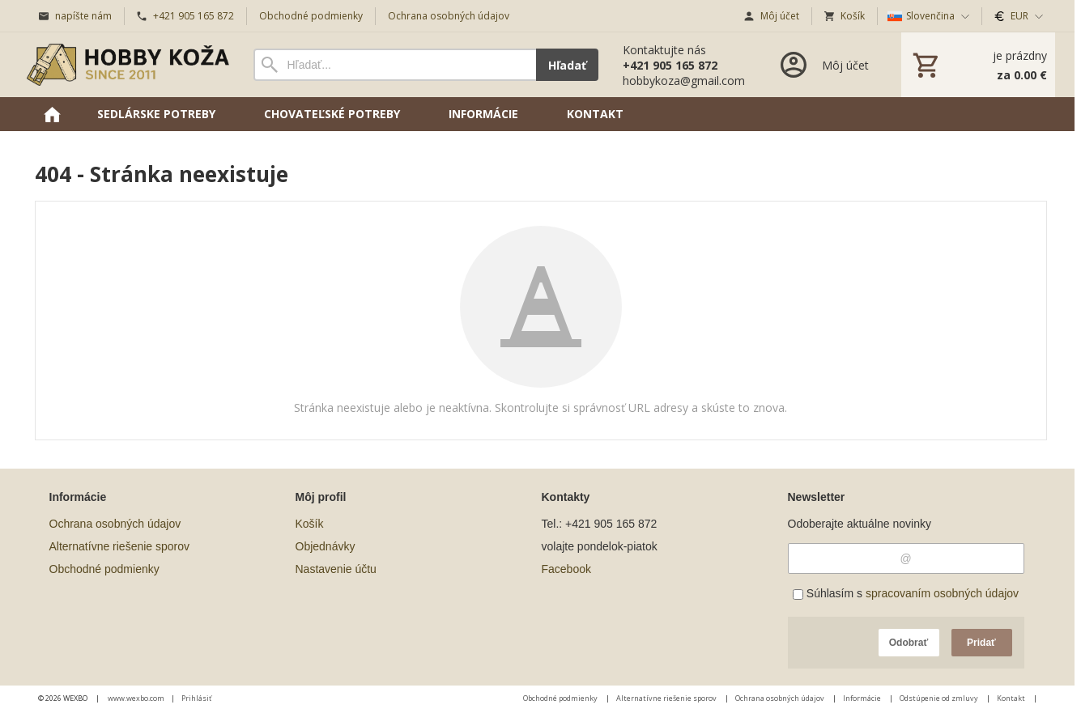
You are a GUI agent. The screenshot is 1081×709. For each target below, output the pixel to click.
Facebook (566, 569)
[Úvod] (128, 64)
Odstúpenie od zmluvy (940, 698)
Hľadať (567, 65)
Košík (310, 523)
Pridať (981, 642)
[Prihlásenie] (823, 64)
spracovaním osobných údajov (942, 593)
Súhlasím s (906, 593)
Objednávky (325, 546)
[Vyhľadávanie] (394, 65)
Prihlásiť (196, 698)
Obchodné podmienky (104, 569)
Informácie (863, 698)
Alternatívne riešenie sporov (119, 546)
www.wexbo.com (136, 698)
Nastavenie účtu (336, 569)
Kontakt (1012, 698)
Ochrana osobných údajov (115, 523)
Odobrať (908, 642)
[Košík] (978, 64)
